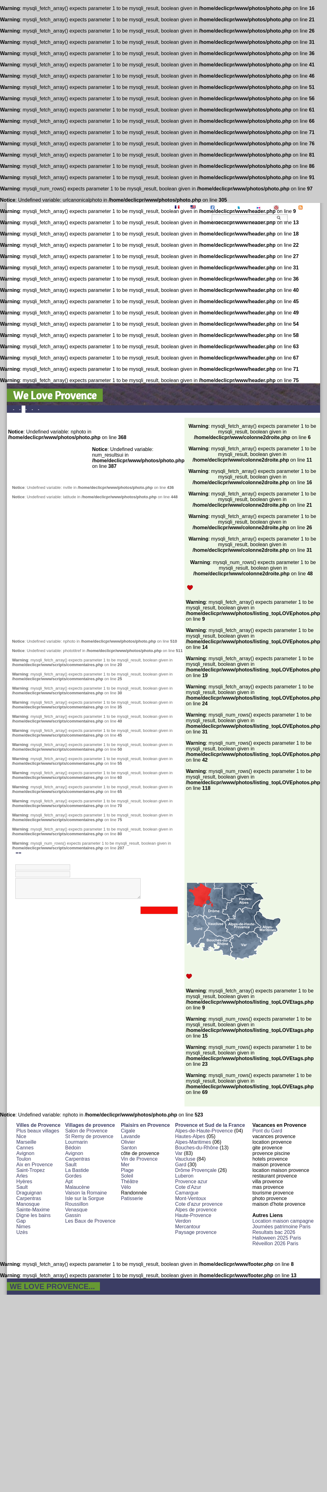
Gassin (73, 1215)
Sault (22, 1187)
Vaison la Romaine (86, 1192)
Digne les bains (33, 1215)
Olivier (128, 1142)
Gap (21, 1221)
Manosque (28, 1204)
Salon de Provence (86, 1130)
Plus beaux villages (37, 1130)
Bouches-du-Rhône (196, 1147)
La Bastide (77, 1170)
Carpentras (28, 1198)
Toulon (23, 1159)
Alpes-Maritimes (193, 1142)
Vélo (126, 1187)
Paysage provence (196, 1232)
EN (200, 207)
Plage (127, 1170)
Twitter (247, 207)
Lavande (130, 1136)
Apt (69, 1181)
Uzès (22, 1232)
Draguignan (29, 1192)
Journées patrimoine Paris (281, 1226)
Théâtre (129, 1181)
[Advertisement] (64, 569)
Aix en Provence (34, 1164)
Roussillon (76, 1204)
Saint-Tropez (30, 1170)
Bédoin (73, 1147)
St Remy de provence (89, 1136)
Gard (180, 1164)
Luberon (184, 1176)
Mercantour (187, 1226)
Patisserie (132, 1198)
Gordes (73, 1176)
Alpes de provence (196, 1209)
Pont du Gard (267, 1130)
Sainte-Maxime (33, 1209)
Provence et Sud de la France (210, 1125)
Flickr (267, 207)
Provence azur (191, 1181)
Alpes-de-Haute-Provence (204, 1130)
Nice (21, 1136)
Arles (22, 1176)
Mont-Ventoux (190, 1198)
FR (183, 207)
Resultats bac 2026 (273, 1232)
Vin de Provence (139, 1159)
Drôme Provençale (196, 1170)
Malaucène (77, 1187)
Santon (129, 1147)
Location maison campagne (283, 1221)
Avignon (25, 1153)
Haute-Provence (193, 1215)
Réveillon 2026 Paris (275, 1243)
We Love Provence (54, 395)
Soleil (127, 1176)
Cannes (25, 1147)
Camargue (187, 1192)
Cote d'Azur (188, 1187)
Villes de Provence (38, 1125)
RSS (308, 207)
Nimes (23, 1226)
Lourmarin (76, 1142)
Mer (125, 1164)
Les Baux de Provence (90, 1221)
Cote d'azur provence (199, 1204)
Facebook (225, 207)
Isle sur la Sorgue (84, 1198)
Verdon (183, 1221)
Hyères (24, 1181)
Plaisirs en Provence (145, 1125)
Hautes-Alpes (190, 1136)
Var (179, 1153)
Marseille (26, 1142)
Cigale (128, 1130)
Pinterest (288, 207)
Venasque (76, 1209)
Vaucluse (185, 1159)
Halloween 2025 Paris (276, 1238)
